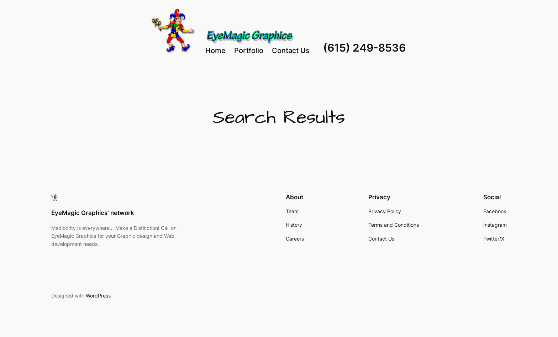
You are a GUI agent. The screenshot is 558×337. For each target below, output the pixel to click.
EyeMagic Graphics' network (92, 212)
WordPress (98, 296)
